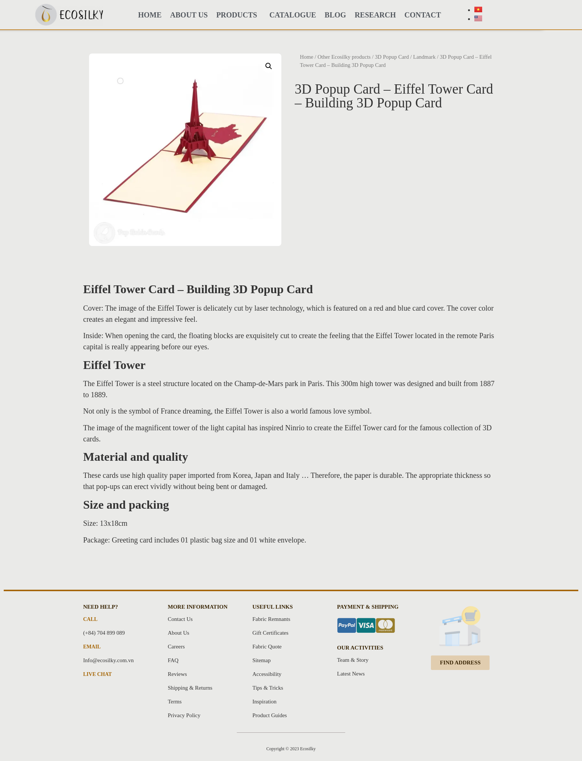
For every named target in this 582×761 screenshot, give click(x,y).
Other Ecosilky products (343, 57)
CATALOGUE (292, 15)
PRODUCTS (238, 15)
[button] (460, 662)
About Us (188, 15)
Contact (423, 15)
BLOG (335, 15)
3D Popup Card (392, 57)
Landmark (424, 57)
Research (375, 15)
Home (306, 57)
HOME (149, 15)
